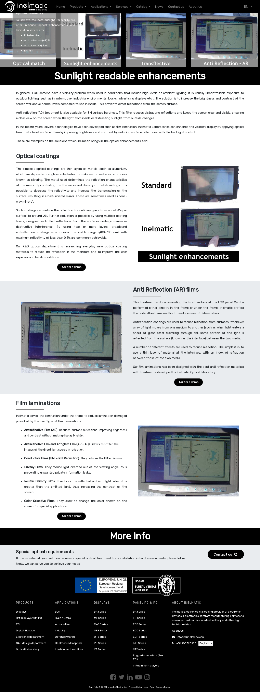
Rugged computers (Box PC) (148, 657)
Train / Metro (63, 617)
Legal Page (149, 687)
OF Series (100, 636)
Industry (60, 630)
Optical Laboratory (27, 649)
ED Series (139, 617)
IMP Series (139, 643)
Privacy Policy (135, 687)
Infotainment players (146, 665)
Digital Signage (25, 630)
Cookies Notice (163, 687)
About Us (178, 630)
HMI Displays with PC (29, 617)
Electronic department (30, 636)
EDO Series (140, 630)
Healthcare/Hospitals (68, 643)
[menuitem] (60, 6)
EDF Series (139, 624)
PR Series (100, 643)
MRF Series (101, 630)
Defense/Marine (65, 636)
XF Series (100, 649)
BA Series (100, 611)
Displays (21, 611)
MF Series (100, 617)
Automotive (62, 624)
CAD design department (31, 643)
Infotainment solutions (69, 649)
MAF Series (101, 624)
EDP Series (140, 636)
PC (18, 624)
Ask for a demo (71, 267)
